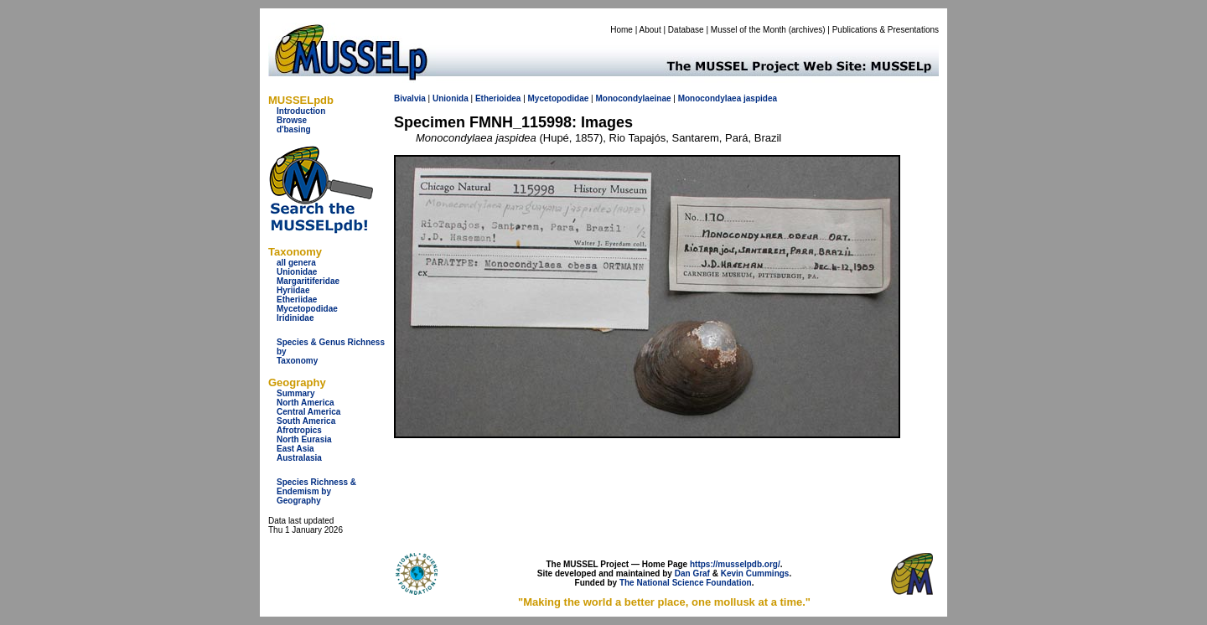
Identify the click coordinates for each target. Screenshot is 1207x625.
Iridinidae (295, 318)
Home (621, 29)
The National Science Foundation (685, 582)
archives (806, 29)
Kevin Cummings (755, 573)
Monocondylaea (710, 98)
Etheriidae (297, 299)
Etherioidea (498, 98)
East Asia (295, 448)
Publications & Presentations (885, 29)
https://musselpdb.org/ (735, 564)
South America (306, 421)
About (650, 29)
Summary (296, 393)
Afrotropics (299, 430)
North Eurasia (304, 439)
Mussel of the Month (748, 29)
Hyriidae (293, 290)
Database (686, 29)
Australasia (299, 457)
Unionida (451, 98)
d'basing (294, 129)
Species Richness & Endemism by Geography (316, 491)
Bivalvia (410, 98)
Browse (292, 120)
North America (305, 402)
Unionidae (297, 271)
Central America (308, 411)
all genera (296, 262)
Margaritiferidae (308, 281)
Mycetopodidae (307, 308)
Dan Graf (692, 573)
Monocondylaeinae (633, 98)
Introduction (301, 111)
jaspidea (760, 98)
